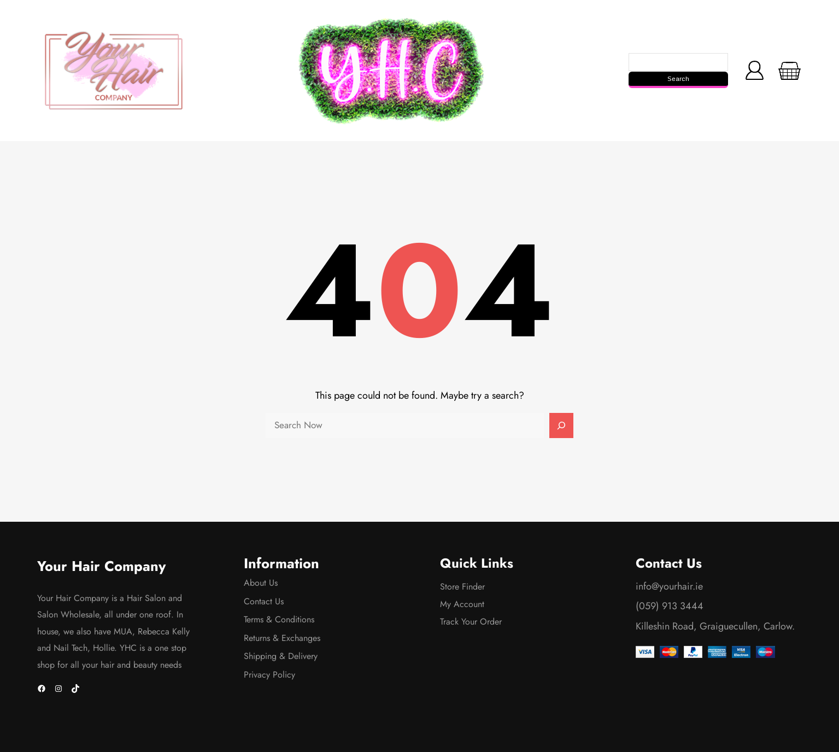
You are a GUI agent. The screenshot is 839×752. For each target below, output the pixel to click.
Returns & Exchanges (282, 638)
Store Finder (462, 586)
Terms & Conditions (279, 619)
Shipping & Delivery (281, 656)
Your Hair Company (101, 566)
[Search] (561, 425)
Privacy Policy (269, 674)
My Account (462, 604)
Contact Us (264, 601)
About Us (261, 582)
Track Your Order (471, 621)
